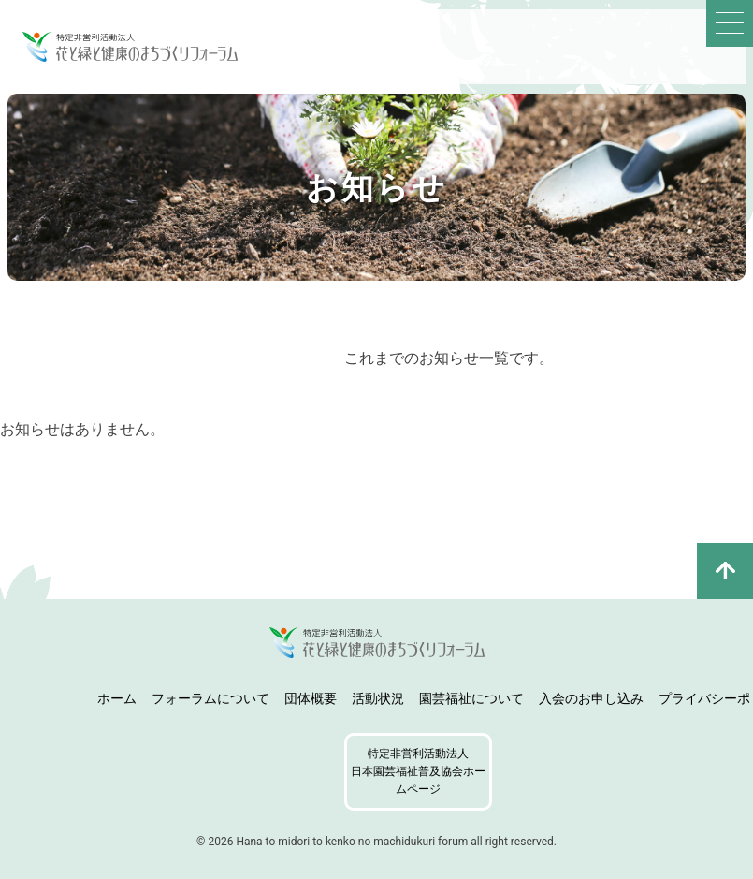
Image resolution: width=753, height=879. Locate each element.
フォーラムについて (210, 698)
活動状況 (378, 698)
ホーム (117, 698)
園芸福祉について (471, 698)
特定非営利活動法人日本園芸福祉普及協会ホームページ (418, 771)
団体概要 (310, 698)
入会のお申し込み (591, 698)
